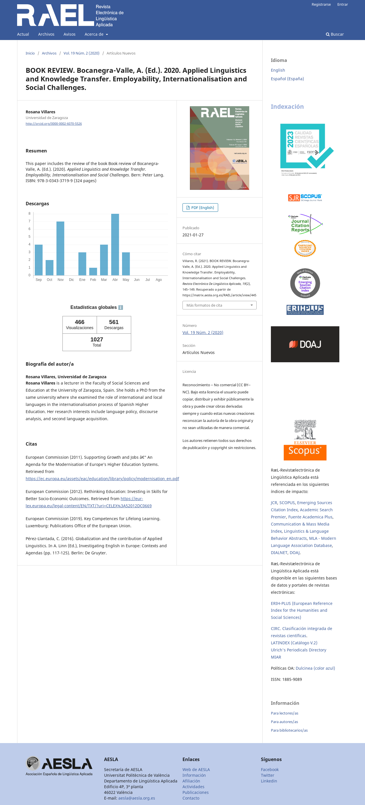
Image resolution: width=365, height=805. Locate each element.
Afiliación (191, 781)
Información (194, 775)
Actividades (193, 786)
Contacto (190, 798)
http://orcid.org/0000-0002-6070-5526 (54, 124)
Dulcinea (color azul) (315, 668)
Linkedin (269, 781)
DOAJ (295, 552)
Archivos (46, 34)
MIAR (276, 657)
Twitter (267, 775)
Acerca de (95, 34)
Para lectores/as (284, 713)
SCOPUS (287, 502)
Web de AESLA (196, 769)
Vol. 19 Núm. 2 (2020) (82, 53)
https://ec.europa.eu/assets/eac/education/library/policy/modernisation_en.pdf (102, 478)
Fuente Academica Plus (310, 517)
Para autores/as (284, 721)
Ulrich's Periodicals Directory (298, 650)
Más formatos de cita (204, 305)
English (278, 70)
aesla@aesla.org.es (136, 798)
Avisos (70, 34)
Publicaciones (195, 792)
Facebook (270, 769)
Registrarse (321, 4)
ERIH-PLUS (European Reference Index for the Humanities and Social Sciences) (301, 610)
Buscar (335, 34)
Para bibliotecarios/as (289, 730)
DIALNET (279, 552)
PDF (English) (202, 207)
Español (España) (287, 78)
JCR (274, 502)
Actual (23, 34)
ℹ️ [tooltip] (120, 307)
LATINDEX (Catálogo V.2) (294, 642)
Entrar (342, 4)
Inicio (30, 53)
